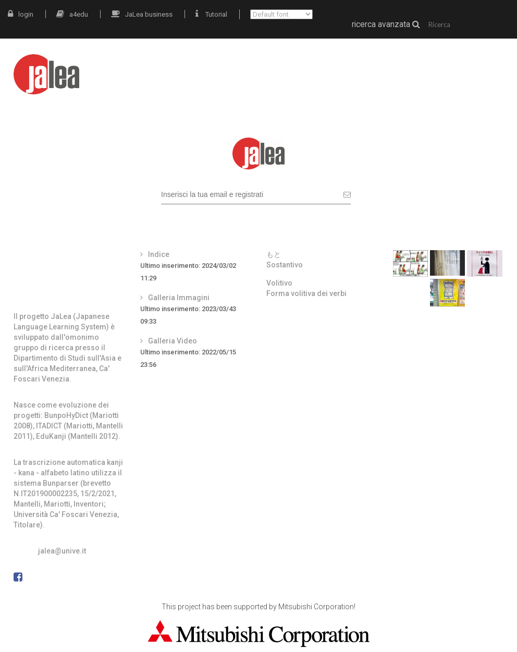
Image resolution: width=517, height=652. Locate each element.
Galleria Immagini (179, 297)
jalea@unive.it (62, 551)
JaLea (278, 66)
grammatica (427, 66)
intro (239, 66)
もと (273, 254)
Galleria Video (172, 341)
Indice (158, 254)
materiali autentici (346, 66)
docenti (486, 66)
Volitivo (279, 283)
